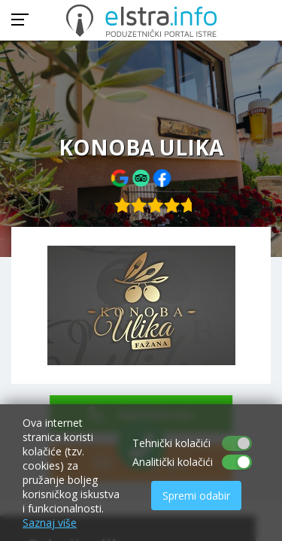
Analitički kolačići (172, 462)
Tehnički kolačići (171, 443)
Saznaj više (50, 522)
